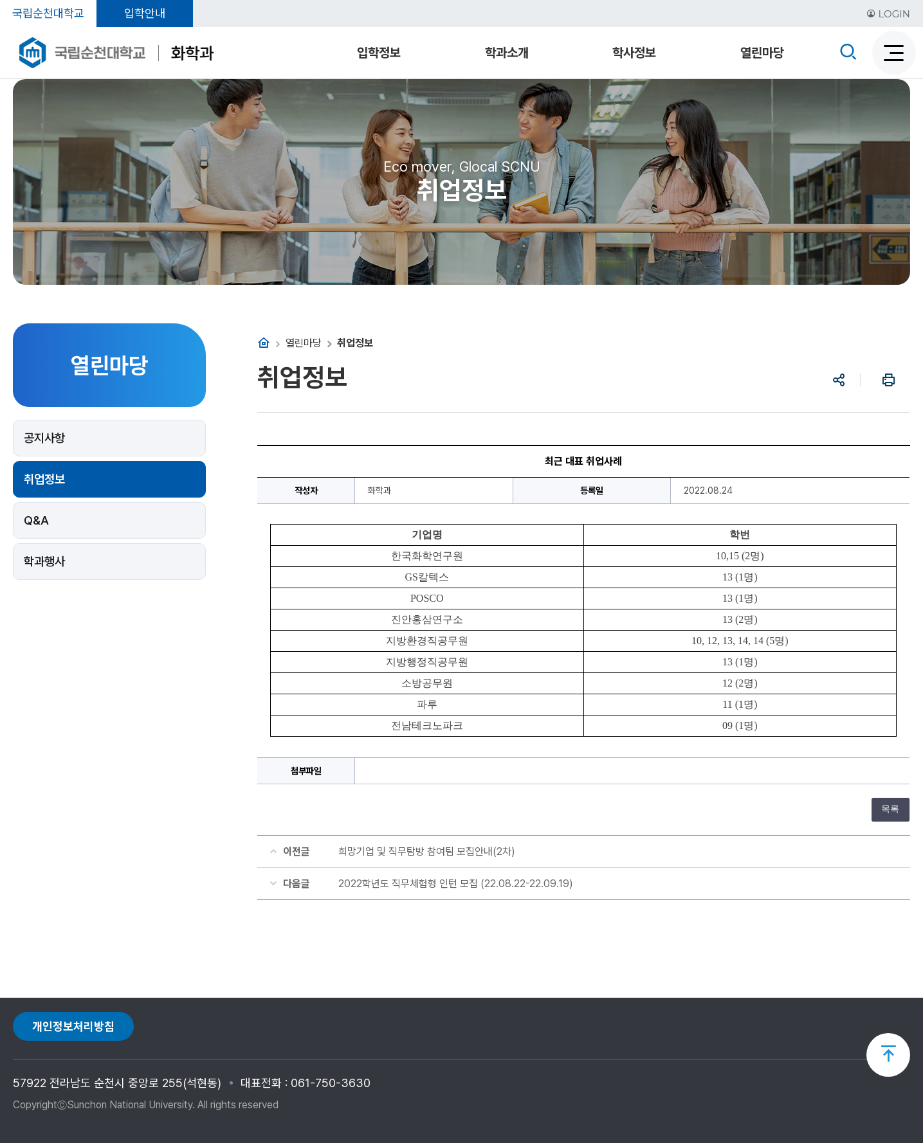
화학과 (192, 53)
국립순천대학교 (48, 13)
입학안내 (144, 13)
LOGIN (888, 14)
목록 (890, 809)
